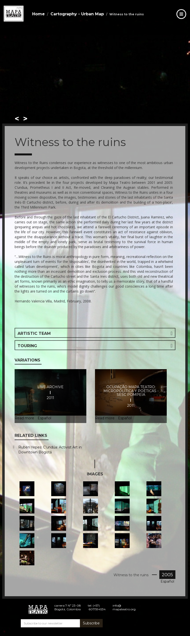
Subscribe (91, 623)
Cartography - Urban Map (77, 14)
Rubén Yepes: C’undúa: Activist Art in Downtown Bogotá (50, 449)
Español (167, 581)
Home (38, 14)
